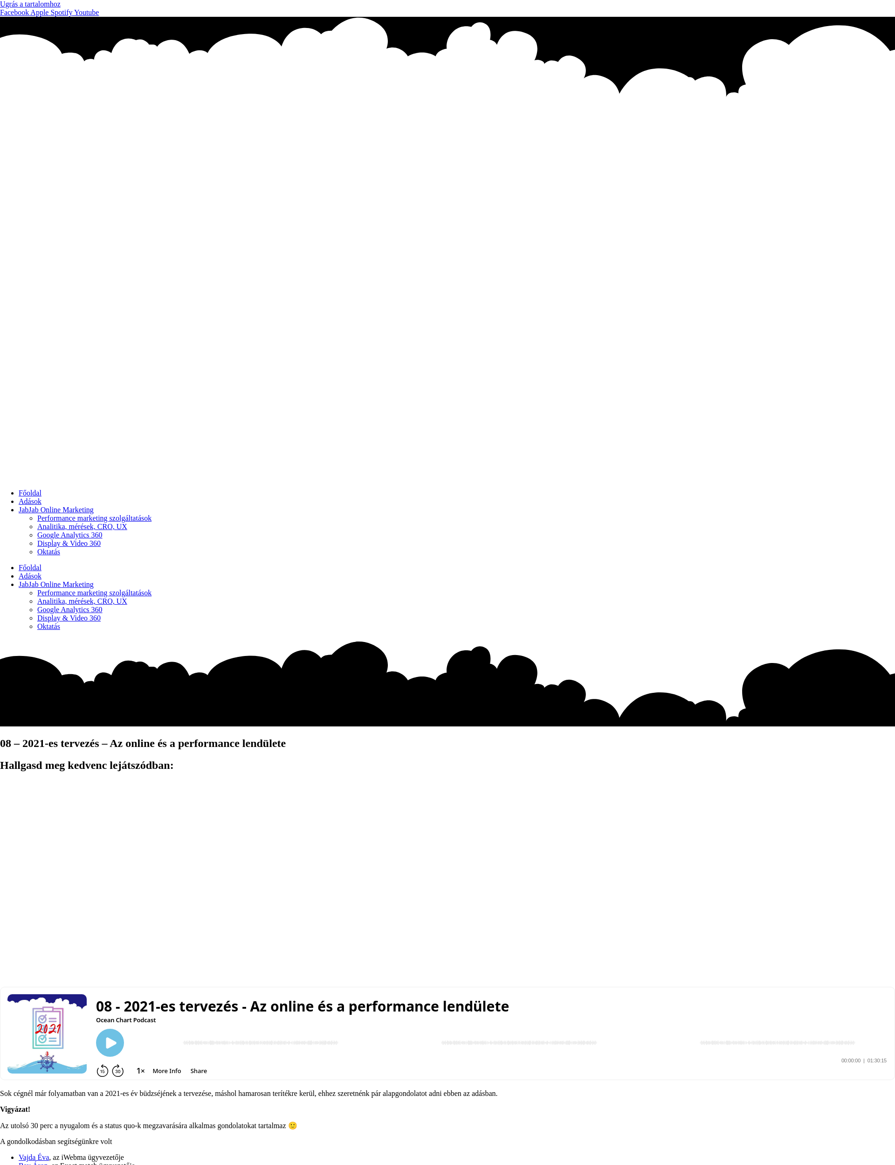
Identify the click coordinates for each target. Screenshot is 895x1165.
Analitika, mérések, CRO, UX (82, 526)
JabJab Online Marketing (56, 510)
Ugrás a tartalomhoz (30, 4)
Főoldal (30, 493)
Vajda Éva (34, 1157)
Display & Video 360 (69, 543)
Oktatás (48, 552)
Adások (30, 501)
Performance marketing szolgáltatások (94, 518)
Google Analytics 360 (70, 535)
